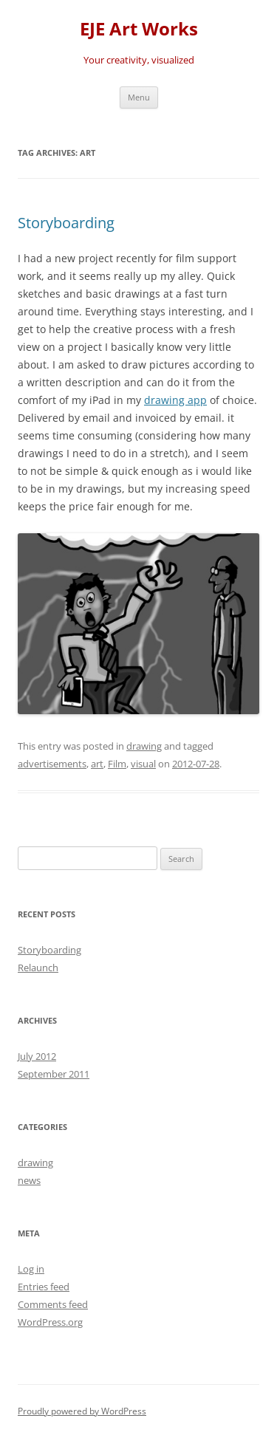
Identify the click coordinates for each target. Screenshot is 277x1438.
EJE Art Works (139, 29)
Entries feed (43, 1286)
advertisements (52, 763)
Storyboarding (66, 223)
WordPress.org (50, 1322)
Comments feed (53, 1304)
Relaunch (38, 967)
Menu (139, 97)
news (29, 1180)
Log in (31, 1269)
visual (143, 763)
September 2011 (53, 1074)
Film (117, 763)
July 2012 (37, 1056)
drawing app (175, 400)
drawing (144, 746)
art (97, 763)
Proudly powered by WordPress (82, 1411)
